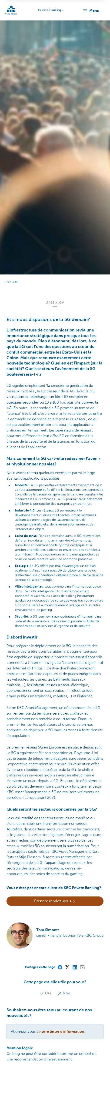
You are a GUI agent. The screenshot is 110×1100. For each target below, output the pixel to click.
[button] (91, 11)
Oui (46, 993)
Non (64, 993)
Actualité (12, 282)
